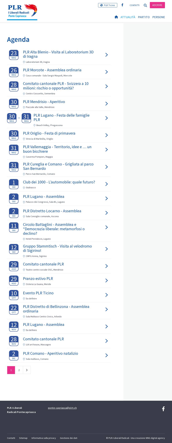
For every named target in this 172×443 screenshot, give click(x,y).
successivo (27, 370)
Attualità (128, 17)
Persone (158, 17)
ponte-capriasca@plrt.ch (62, 407)
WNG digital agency (155, 437)
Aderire (157, 5)
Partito (144, 17)
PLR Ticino (109, 5)
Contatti (134, 5)
